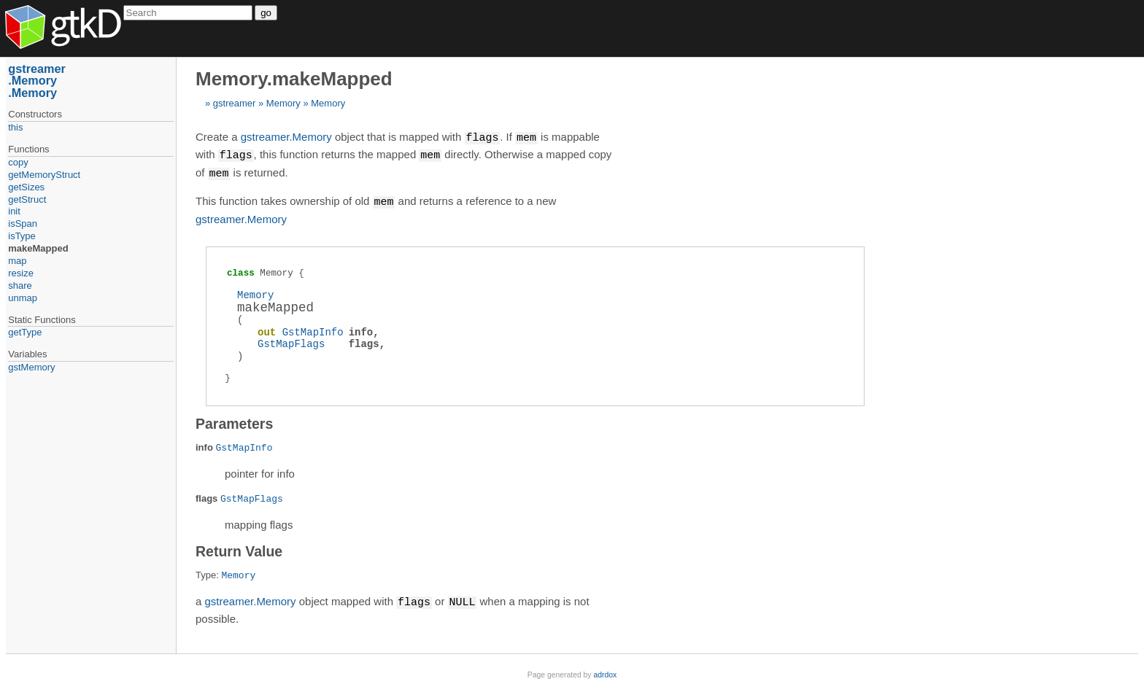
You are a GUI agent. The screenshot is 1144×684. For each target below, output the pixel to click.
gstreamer (234, 103)
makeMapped (38, 248)
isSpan (22, 223)
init (14, 211)
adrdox (605, 671)
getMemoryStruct (44, 174)
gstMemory (31, 367)
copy (18, 162)
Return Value (239, 548)
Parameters (234, 421)
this (15, 127)
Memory (283, 103)
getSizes (26, 187)
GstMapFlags (291, 341)
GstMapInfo (313, 329)
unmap (22, 297)
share (20, 285)
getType (25, 332)
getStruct (27, 199)
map (17, 260)
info (361, 329)
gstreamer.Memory (286, 137)
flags (364, 341)
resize (21, 273)
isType (22, 235)
